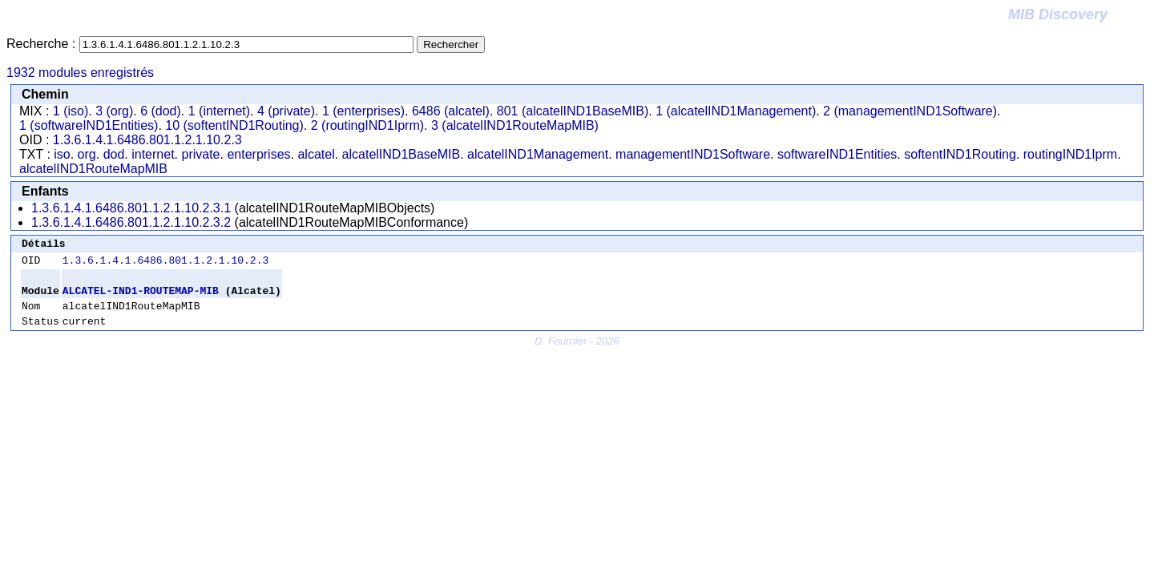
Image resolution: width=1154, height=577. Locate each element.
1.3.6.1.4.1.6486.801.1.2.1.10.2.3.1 (131, 208)
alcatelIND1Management (537, 154)
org (87, 154)
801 (160, 140)
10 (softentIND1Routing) (234, 125)
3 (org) (114, 111)
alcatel (315, 154)
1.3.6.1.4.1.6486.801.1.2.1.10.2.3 (165, 264)
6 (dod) (160, 111)
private (200, 154)
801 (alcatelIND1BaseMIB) (572, 111)
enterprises (258, 154)
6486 (131, 140)
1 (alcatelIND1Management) (736, 111)
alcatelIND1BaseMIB (401, 154)
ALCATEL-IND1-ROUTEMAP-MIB (141, 297)
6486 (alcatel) (451, 111)
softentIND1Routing (960, 154)
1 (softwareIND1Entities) (88, 125)
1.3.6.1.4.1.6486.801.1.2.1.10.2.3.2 (131, 222)
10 (213, 140)
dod (114, 154)
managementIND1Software (692, 154)
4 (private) (286, 111)
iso (62, 154)
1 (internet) (219, 111)
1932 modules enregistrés (80, 72)
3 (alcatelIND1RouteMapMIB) (515, 125)
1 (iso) (70, 111)
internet (152, 154)
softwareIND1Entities (837, 154)
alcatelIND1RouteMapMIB (93, 169)
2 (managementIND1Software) (910, 111)
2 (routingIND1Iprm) (367, 125)
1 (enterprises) (363, 111)
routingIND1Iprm (1070, 154)
